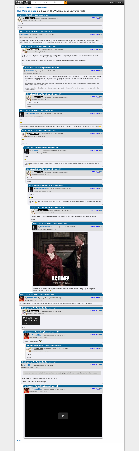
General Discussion (41, 7)
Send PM (92, 18)
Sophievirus (30, 18)
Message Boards (25, 7)
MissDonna (25, 34)
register (120, 2)
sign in (112, 2)
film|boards (22, 2)
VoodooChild (32, 298)
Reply (97, 18)
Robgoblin (27, 365)
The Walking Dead (26, 11)
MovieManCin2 (32, 113)
